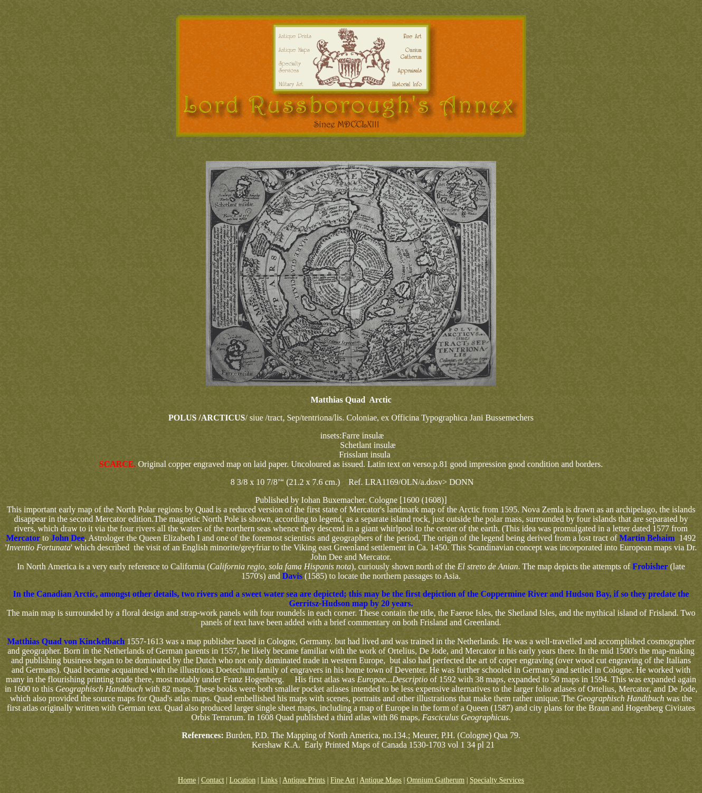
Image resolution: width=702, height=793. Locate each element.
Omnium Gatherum (435, 780)
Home (187, 780)
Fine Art (342, 780)
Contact (212, 780)
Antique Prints (303, 780)
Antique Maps (380, 780)
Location (242, 780)
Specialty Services (497, 780)
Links (269, 780)
